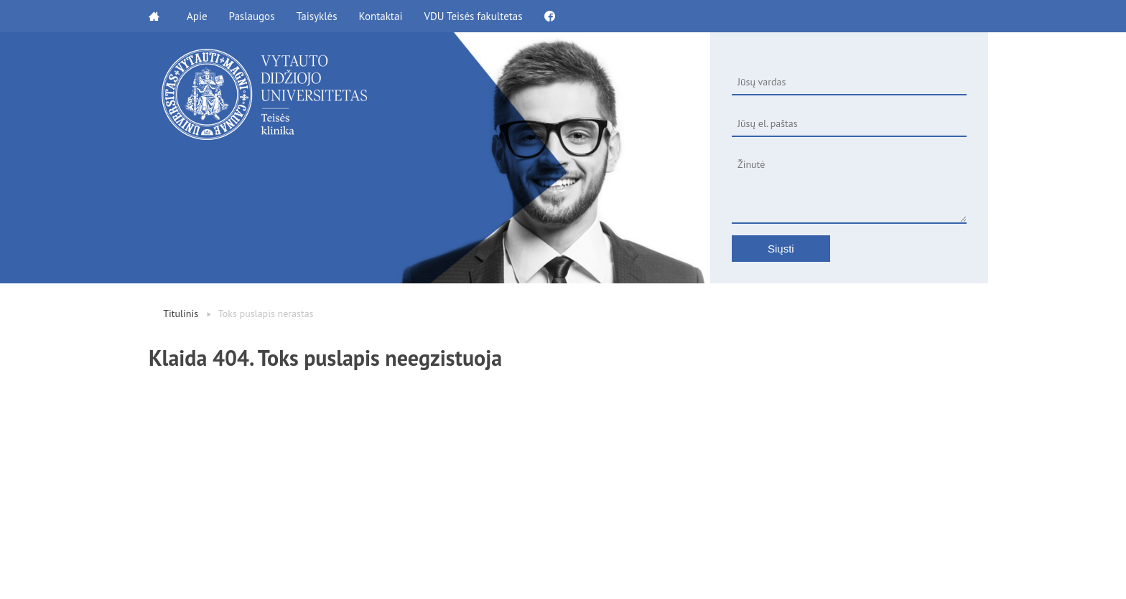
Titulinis (180, 313)
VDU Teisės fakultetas (473, 16)
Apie (197, 16)
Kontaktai (380, 16)
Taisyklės (316, 16)
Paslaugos (252, 16)
